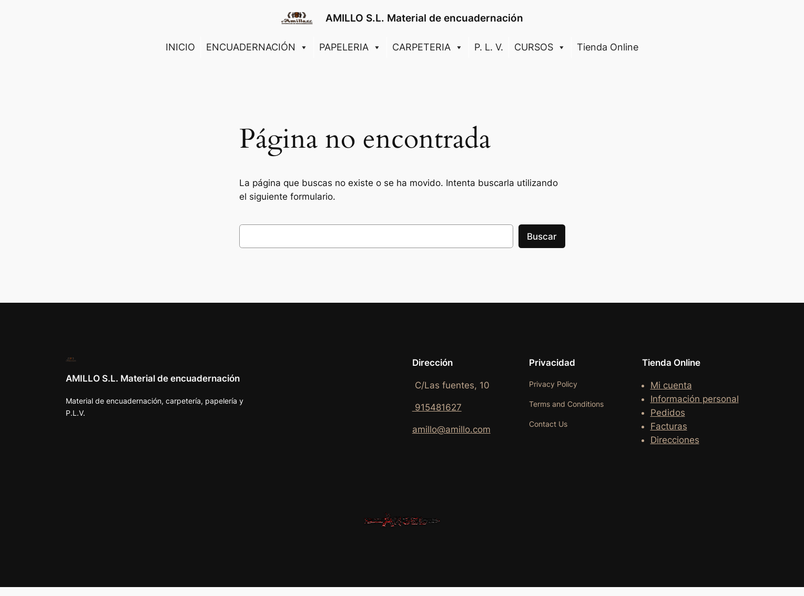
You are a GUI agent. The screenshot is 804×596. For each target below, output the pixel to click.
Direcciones (674, 440)
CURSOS (540, 47)
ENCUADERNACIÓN (257, 47)
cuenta (677, 385)
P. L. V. (488, 47)
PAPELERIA (350, 47)
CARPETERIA (427, 47)
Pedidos (667, 412)
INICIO (180, 47)
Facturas (668, 426)
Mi (656, 385)
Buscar (542, 236)
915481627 (437, 407)
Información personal (694, 399)
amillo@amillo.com (451, 429)
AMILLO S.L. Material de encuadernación (424, 18)
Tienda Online (607, 47)
